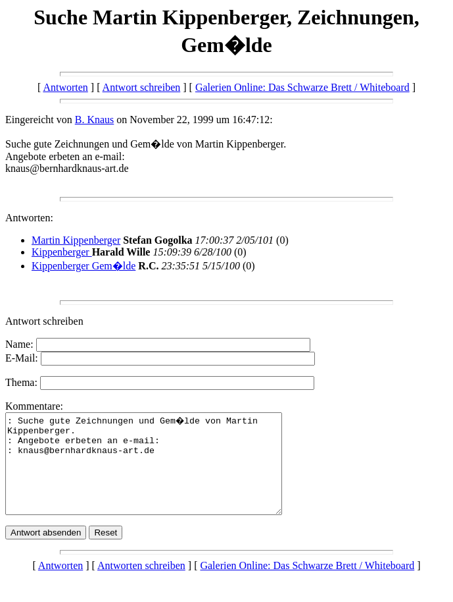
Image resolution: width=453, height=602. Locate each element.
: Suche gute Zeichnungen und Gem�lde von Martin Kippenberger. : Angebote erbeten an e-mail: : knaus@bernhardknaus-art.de (160, 473)
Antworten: (29, 217)
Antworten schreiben (141, 585)
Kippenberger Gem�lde (83, 265)
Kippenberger (62, 252)
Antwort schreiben (142, 87)
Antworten (65, 87)
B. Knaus (94, 119)
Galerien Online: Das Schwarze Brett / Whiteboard (302, 87)
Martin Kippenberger (76, 240)
